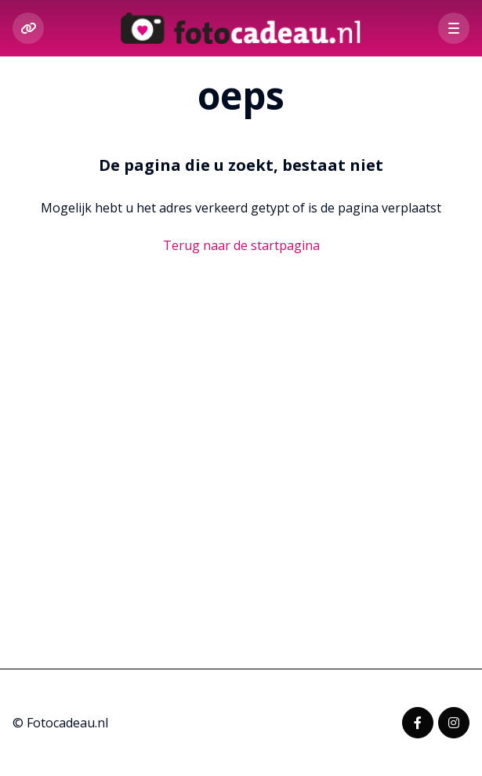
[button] (453, 28)
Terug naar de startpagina (241, 245)
